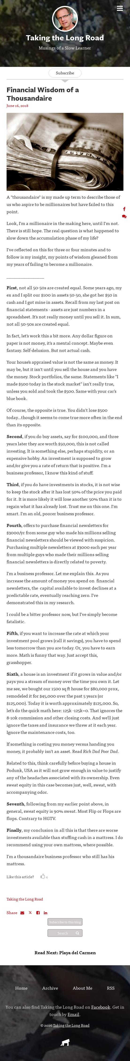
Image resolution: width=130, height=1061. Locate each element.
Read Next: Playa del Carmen (65, 952)
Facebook (100, 1006)
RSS (111, 987)
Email (73, 1014)
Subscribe (65, 72)
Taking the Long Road (25, 899)
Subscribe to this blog (65, 921)
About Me (82, 987)
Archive (50, 987)
